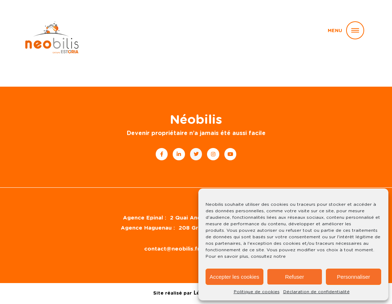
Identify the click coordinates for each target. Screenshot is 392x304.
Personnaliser (353, 277)
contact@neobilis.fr (171, 249)
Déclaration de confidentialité (316, 292)
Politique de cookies (257, 292)
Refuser (294, 277)
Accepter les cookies (234, 277)
